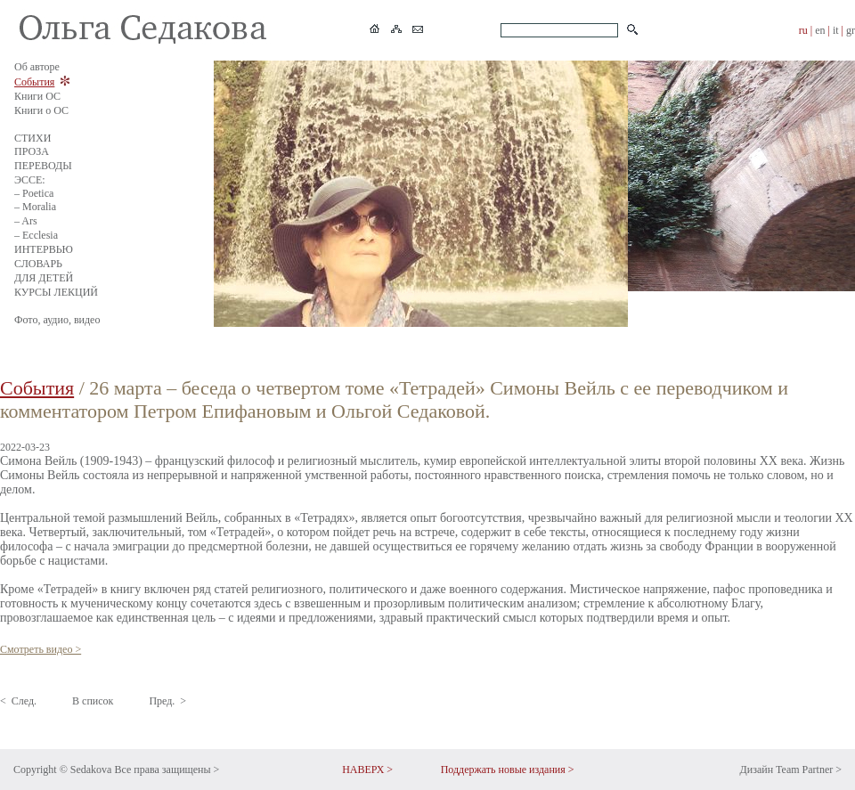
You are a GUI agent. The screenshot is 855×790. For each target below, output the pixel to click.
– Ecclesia (36, 235)
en (820, 30)
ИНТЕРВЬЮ (43, 249)
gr (850, 30)
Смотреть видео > (40, 649)
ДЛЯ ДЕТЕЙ (43, 278)
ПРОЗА (31, 151)
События (34, 82)
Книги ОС (37, 96)
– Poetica (33, 193)
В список (92, 701)
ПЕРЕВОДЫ (43, 165)
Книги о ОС (41, 110)
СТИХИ (32, 138)
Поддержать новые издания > (507, 769)
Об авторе (37, 67)
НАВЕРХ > (367, 769)
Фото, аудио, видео (57, 320)
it (836, 30)
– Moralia (35, 206)
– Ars (25, 221)
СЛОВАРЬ (38, 263)
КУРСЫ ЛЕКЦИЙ (56, 292)
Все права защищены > (166, 769)
